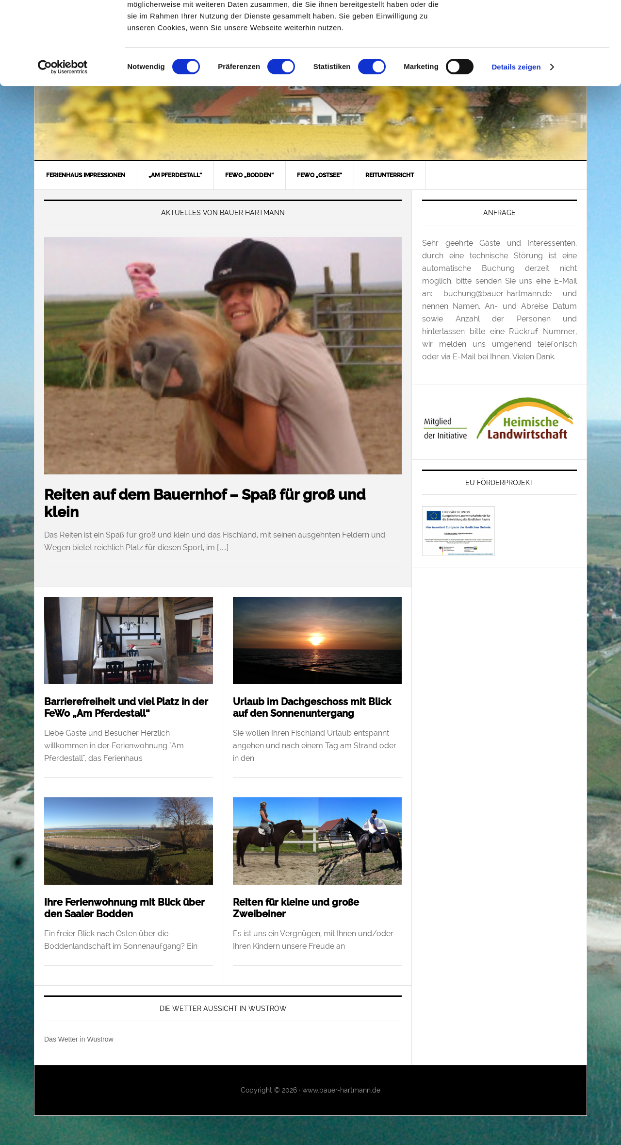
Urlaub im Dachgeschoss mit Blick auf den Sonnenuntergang (312, 707)
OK (540, 23)
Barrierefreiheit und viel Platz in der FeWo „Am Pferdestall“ (126, 707)
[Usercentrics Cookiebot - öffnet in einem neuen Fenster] (62, 144)
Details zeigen (515, 144)
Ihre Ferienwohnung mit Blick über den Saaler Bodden (124, 908)
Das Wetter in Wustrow (79, 1039)
